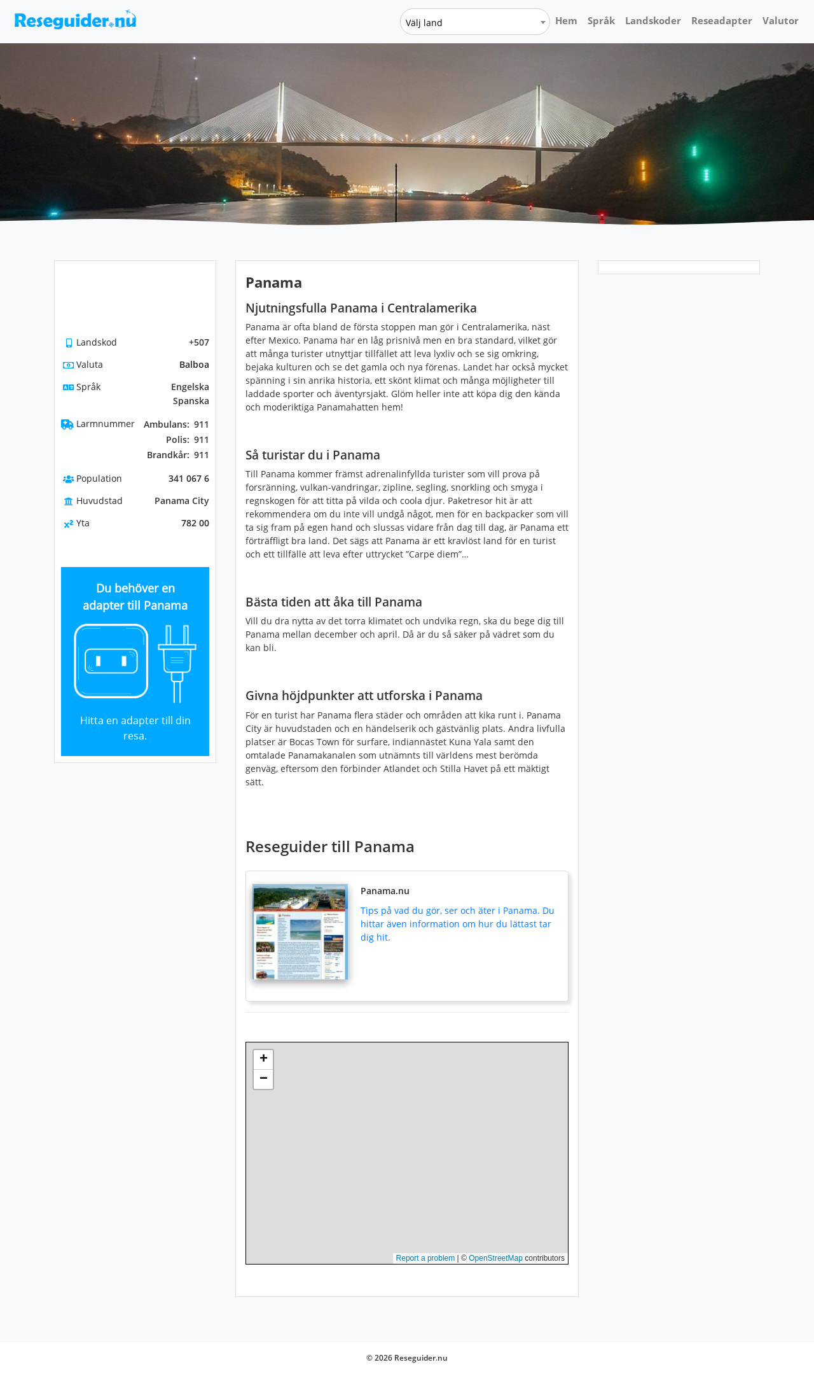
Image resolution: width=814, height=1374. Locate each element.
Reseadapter (721, 20)
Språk (601, 20)
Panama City (182, 500)
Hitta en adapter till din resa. (135, 728)
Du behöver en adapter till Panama (135, 596)
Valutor (780, 20)
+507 (199, 342)
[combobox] (475, 21)
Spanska (191, 400)
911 (176, 424)
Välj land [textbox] (424, 23)
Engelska (190, 386)
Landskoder (653, 20)
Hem (566, 20)
